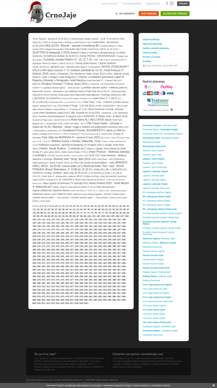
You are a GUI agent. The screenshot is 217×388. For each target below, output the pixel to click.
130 (39, 223)
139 (81, 223)
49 (99, 209)
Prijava (183, 4)
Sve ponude (149, 13)
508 (123, 283)
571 (43, 296)
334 (57, 256)
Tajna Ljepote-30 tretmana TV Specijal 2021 (65, 183)
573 (53, 296)
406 (114, 266)
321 (90, 253)
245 (109, 239)
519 (81, 286)
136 (67, 223)
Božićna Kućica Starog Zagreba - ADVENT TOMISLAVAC (99, 194)
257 (72, 243)
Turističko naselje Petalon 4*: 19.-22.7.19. (68, 59)
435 (62, 273)
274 (57, 246)
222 (95, 236)
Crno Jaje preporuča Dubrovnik (158, 301)
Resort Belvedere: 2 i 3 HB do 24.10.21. (69, 169)
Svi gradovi (127, 13)
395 (62, 266)
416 (67, 270)
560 (86, 293)
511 (43, 286)
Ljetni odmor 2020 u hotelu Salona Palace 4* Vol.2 (65, 152)
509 (34, 286)
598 (76, 300)
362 (95, 260)
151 (43, 226)
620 (86, 303)
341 (90, 256)
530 (39, 290)
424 (105, 270)
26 (113, 206)
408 (123, 266)
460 (86, 276)
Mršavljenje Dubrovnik (154, 146)
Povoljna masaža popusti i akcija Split (161, 217)
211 (43, 236)
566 (114, 293)
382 (95, 263)
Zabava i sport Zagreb (153, 150)
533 (53, 290)
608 (123, 300)
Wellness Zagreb (151, 238)
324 (105, 253)
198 (76, 233)
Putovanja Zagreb (152, 125)
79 (110, 213)
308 (123, 250)
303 (100, 250)
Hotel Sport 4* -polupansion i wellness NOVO (62, 176)
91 (56, 216)
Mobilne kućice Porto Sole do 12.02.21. (89, 91)
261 (90, 243)
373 (53, 263)
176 (67, 229)
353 (53, 260)
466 (114, 276)
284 (105, 246)
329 (34, 256)
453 (53, 276)
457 (72, 276)
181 (90, 229)
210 (39, 236)
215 (62, 236)
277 (72, 246)
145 (109, 223)
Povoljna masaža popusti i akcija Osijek (162, 228)
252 (48, 243)
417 (72, 270)
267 (119, 243)
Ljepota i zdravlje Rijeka (154, 180)
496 (67, 283)
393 (53, 266)
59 (38, 213)
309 (34, 253)
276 (67, 246)
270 (39, 246)
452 (48, 276)
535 (62, 290)
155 (62, 226)
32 (38, 209)
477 (72, 280)
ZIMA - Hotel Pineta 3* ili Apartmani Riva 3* (110, 60)
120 (86, 219)
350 (39, 260)
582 (95, 296)
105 (112, 216)
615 (62, 303)
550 (39, 293)
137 (72, 223)
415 (62, 270)
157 (72, 226)
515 (62, 286)
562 (95, 293)
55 (121, 209)
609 (34, 303)
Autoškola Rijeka (151, 331)
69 (74, 213)
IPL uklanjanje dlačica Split (157, 196)
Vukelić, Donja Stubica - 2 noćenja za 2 (62, 148)
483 (100, 280)
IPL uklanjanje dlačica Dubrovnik (160, 209)
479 (81, 280)
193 (53, 233)
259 (81, 243)
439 (81, 273)
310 (39, 253)
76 (99, 213)
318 (76, 253)
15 (74, 206)
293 (53, 250)
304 (105, 250)
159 (81, 226)
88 (45, 216)
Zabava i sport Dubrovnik (155, 167)
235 (62, 239)
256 (67, 243)
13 (67, 206)
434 (57, 273)
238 (76, 239)
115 (62, 219)
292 (48, 250)
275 (62, 246)
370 (39, 263)
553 (53, 293)
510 (39, 286)
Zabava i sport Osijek (153, 163)
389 (34, 266)
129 (34, 223)
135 (62, 223)
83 (124, 213)
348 (123, 256)
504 (105, 283)
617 (72, 303)
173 (53, 229)
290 (39, 250)
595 (62, 300)
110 (39, 219)
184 (105, 229)
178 (76, 229)
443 (100, 273)
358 (76, 260)
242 (95, 239)
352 (48, 260)
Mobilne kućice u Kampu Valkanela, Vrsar (76, 141)
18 (85, 206)
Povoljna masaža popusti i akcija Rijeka (160, 223)
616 (67, 303)
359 (81, 260)
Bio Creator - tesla (108, 138)
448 (123, 273)
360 (86, 260)
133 (53, 223)
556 (67, 293)
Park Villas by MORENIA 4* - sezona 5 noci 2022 (71, 137)
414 (57, 270)
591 (43, 300)
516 (67, 286)
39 (63, 209)
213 (53, 236)
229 (34, 239)
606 (114, 300)
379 (81, 263)
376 (67, 263)
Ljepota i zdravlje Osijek (155, 184)
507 (119, 283)
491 (43, 283)
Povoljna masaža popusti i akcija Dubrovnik (158, 233)
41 (70, 209)
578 (76, 296)
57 (128, 209)
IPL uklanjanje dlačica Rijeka (156, 201)
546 (114, 290)
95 (70, 216)
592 (48, 300)
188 (123, 229)
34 (45, 209)
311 (43, 253)
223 (100, 236)
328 (123, 253)
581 (90, 296)
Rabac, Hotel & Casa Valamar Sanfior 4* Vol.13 (74, 187)
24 (106, 206)
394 (57, 266)
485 (109, 280)
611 (43, 303)
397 (72, 266)
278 (76, 246)
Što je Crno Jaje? (45, 354)
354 (57, 260)
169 (34, 229)
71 (81, 213)
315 (62, 253)
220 (86, 236)
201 (90, 233)
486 (114, 280)
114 (57, 219)
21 (95, 206)
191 (43, 233)
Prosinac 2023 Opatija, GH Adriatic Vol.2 (77, 98)
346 (114, 256)
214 (57, 236)
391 (43, 266)
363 (100, 260)
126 (114, 219)
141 (90, 223)
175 (62, 229)
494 (57, 283)
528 (123, 286)
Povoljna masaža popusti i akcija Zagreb (162, 213)
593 (53, 300)
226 (114, 236)
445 (109, 273)
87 (42, 216)
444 (105, 273)
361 (90, 260)
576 (67, 296)
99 (85, 216)
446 (114, 273)
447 (119, 273)
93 (63, 216)
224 (105, 236)
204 (105, 233)
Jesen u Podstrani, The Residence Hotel (70, 73)
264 (105, 243)
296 (67, 250)
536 (67, 290)
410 (39, 270)
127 (119, 219)
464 (105, 276)
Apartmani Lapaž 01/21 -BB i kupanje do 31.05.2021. (73, 112)
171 (43, 229)
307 (119, 250)
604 (105, 300)
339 (81, 256)
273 (53, 246)
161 (90, 226)
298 (76, 250)
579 (81, 296)
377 (72, 263)
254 (57, 243)
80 (114, 213)
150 (39, 226)
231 (43, 239)
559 (81, 293)
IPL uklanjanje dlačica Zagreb (157, 192)
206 (114, 233)
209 (34, 236)
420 (86, 270)
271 (43, 246)
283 (100, 246)
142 (95, 223)
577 (72, 296)
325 (109, 253)
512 (48, 286)
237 (72, 239)
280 (86, 246)
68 (70, 213)
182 (95, 229)
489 (34, 283)
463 (100, 276)
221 (90, 236)
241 (90, 239)
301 (90, 250)
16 (77, 206)
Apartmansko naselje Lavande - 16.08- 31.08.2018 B (95, 39)
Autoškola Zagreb (151, 326)
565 (109, 293)
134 (57, 223)
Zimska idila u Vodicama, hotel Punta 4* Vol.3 (71, 42)
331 (43, 256)
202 (95, 233)
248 (123, 239)
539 (81, 290)
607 (119, 300)
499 (81, 283)
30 (128, 206)
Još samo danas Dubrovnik (157, 322)
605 (109, 300)
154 (57, 226)
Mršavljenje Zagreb (173, 134)
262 (95, 243)
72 (85, 213)
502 (95, 283)
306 (114, 250)
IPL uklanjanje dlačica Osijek (156, 205)
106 (117, 216)
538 (76, 290)
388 (123, 263)
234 (57, 239)
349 (34, 260)
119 (81, 219)
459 (81, 276)
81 (117, 213)
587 (119, 296)
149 (34, 226)
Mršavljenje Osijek (151, 142)
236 (67, 239)
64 (56, 213)
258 (76, 243)
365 (109, 260)
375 (62, 263)
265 (109, 243)
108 (126, 216)
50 (103, 209)
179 (81, 229)
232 (48, 239)
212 (48, 236)
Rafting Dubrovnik (151, 280)
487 (119, 280)
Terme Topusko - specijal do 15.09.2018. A (51, 39)
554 (57, 293)
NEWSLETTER (153, 4)
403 (100, 266)
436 (67, 273)
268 (123, 243)
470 (39, 280)
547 (119, 290)
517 (72, 286)
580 (86, 296)
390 (39, 266)
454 (57, 276)
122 (95, 219)
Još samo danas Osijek (154, 318)
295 (62, 250)
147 (119, 223)
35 (49, 209)
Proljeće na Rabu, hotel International (100, 176)
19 (88, 206)
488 (123, 280)
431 (43, 273)
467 (119, 276)
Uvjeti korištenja (151, 39)
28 (121, 206)
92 (60, 216)
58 (34, 213)
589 (34, 300)
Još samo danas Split (154, 310)
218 (76, 236)
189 (34, 233)
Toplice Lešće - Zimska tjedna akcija (112, 191)
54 (117, 209)
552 (48, 293)
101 (93, 216)
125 (109, 219)
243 (100, 239)
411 (43, 270)
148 (123, 223)
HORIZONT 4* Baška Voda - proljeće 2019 (105, 116)
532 (48, 290)
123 (100, 219)
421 (90, 270)
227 (119, 236)
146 (114, 223)
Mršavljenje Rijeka (170, 138)
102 (98, 216)
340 (86, 256)
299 (81, 250)
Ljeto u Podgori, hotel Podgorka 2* (60, 77)
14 (70, 206)
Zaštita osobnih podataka (156, 48)
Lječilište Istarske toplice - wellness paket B (104, 87)
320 (86, 253)
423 (100, 270)
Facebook (166, 3)
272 (48, 246)
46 (88, 209)
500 (86, 283)
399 (81, 266)
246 (114, 239)
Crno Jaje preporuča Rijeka (156, 293)
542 (95, 290)
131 (43, 223)
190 (39, 233)
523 (100, 286)
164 (105, 226)
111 (43, 219)
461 (90, 276)
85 (34, 216)
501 (90, 283)
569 (34, 296)
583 (100, 296)
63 (52, 213)
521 (90, 286)
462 (95, 276)
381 (90, 263)
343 (100, 256)
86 (38, 216)
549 (34, 293)
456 (67, 276)
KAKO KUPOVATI (109, 4)
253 (53, 243)
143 (100, 223)
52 (110, 209)
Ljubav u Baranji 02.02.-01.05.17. (47, 134)
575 (62, 296)
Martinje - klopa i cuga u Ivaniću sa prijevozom (80, 126)
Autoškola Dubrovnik (153, 335)
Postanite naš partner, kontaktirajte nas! (138, 354)
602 (95, 300)
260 (86, 243)
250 (39, 243)
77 (103, 213)
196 (67, 233)
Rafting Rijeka (150, 276)
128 (123, 219)
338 (76, 256)
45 (85, 209)
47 (92, 209)
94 (67, 216)
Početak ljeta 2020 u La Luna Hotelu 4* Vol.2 (65, 102)
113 (53, 219)
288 (123, 246)
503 (100, 283)
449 (34, 276)
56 (124, 209)
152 (48, 226)
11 (59, 206)
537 (72, 290)
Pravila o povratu (151, 57)
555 (62, 293)
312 (48, 253)
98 (81, 216)
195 (62, 233)
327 (119, 253)
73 (88, 213)
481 (90, 280)
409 (34, 270)
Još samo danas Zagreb (154, 305)
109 (34, 219)
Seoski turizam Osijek (153, 264)
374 (57, 263)
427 (119, 270)
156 (67, 226)
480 (86, 280)
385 (109, 263)
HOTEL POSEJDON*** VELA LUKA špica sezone (81, 134)
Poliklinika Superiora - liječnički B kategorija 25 (62, 145)
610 (39, 303)
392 (48, 266)
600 (86, 300)
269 (34, 246)
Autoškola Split (168, 326)
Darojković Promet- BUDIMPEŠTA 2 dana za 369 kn (94, 130)
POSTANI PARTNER (132, 4)
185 (109, 229)
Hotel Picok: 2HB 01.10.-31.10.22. (103, 49)
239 (81, 239)
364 (105, 260)
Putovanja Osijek (169, 129)
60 (42, 213)
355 (62, 260)
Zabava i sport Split (152, 155)
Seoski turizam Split (153, 255)
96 (74, 216)
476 (67, 280)
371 (43, 263)
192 (48, 233)
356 (67, 260)
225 (109, 236)
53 (114, 209)
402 (95, 266)
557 (72, 293)
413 (53, 270)
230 (39, 239)
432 (48, 273)
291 (43, 250)
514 (57, 286)
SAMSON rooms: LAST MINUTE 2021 (53, 194)
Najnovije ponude (175, 13)
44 (81, 209)
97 (78, 216)
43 (78, 209)
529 (34, 290)
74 (92, 213)
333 (53, 256)
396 (67, 266)
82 (121, 213)
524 (105, 286)
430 (39, 273)
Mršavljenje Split (151, 138)
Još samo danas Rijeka (154, 314)
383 (100, 263)
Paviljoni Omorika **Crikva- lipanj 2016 (64, 83)
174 (57, 229)
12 (63, 206)
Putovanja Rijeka (151, 129)
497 (72, 283)
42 (74, 209)
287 (119, 246)
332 (48, 256)
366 (114, 260)
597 (72, 300)
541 (90, 290)
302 (95, 250)
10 (56, 206)
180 (86, 229)
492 (48, 283)
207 (119, 233)
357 (72, 260)
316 (67, 253)
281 (90, 246)
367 (119, 260)
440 (86, 273)
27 (117, 206)
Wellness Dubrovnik (152, 247)
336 (67, 256)
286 (114, 246)
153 (53, 226)
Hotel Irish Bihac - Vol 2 (74, 123)
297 (72, 250)
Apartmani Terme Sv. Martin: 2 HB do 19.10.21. (54, 63)
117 (72, 219)
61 (45, 213)
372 (48, 263)
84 (128, 213)
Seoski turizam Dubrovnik (156, 268)
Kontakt (147, 61)
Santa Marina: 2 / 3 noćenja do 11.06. (70, 109)
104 (108, 216)
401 (90, 266)
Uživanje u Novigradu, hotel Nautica (64, 80)
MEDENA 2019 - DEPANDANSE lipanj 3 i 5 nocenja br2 (76, 67)
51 (106, 209)
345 (109, 256)
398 (76, 266)
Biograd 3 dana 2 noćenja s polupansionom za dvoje (98, 52)
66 (63, 213)
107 (122, 216)
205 (109, 233)
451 (43, 276)
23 (103, 206)
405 (109, 266)
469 (34, 280)
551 (43, 293)
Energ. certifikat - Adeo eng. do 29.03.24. (66, 172)
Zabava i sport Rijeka (154, 159)
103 (103, 216)
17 (81, 206)
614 (57, 303)
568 (123, 293)
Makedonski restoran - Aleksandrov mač (50, 91)
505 (109, 283)
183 (100, 229)
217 (72, 236)
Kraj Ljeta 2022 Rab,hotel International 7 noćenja (84, 94)
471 (43, 280)
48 (96, 209)
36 (52, 209)
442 (95, 273)
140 (86, 223)
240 (86, 239)
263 (100, 243)
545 (109, 290)
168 (123, 226)
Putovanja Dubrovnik (153, 134)
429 (34, 273)
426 (114, 270)
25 (110, 206)
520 (86, 286)
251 (43, 243)
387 (119, 263)
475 (62, 280)
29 (124, 206)
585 (109, 296)
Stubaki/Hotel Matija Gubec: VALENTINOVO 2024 (51, 120)
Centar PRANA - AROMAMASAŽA (97, 56)
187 (119, 229)
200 (86, 233)
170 (39, 229)
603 (100, 300)
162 (95, 226)
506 (114, 283)
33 (42, 209)
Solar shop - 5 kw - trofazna (97, 102)
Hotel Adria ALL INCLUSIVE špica (91, 119)
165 (109, 226)
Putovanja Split (169, 125)
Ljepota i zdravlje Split (153, 175)
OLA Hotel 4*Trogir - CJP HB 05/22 (76, 105)
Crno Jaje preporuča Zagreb (157, 285)
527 (119, 286)
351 (43, 260)
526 (114, 286)
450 (39, 276)
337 (72, 256)
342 (95, 256)
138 (76, 223)
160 (86, 226)
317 (72, 253)
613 (53, 303)
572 (48, 296)
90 (52, 216)
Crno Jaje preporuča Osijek (157, 297)
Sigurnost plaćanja (152, 44)
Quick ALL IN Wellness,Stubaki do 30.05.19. (55, 56)
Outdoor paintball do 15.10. (86, 70)
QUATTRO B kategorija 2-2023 (51, 52)
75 (96, 213)
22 (99, 206)
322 (95, 253)
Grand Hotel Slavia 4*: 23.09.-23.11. (84, 191)
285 (109, 246)
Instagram (171, 3)
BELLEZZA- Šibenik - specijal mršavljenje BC (72, 45)
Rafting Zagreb (150, 272)
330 (39, 256)
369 (34, 263)
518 (76, 286)
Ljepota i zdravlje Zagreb (155, 171)
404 (105, 266)
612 (48, 303)
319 (81, 253)
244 (105, 239)
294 (57, 250)
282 (95, 246)
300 (86, 250)
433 (53, 273)
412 (48, 270)
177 (72, 229)
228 (123, 236)
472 (48, 280)
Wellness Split (168, 238)
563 (100, 293)
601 (90, 300)
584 (105, 296)
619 (81, 303)
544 (105, 290)
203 (100, 233)
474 (57, 280)
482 (95, 280)
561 (90, 293)
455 (62, 276)
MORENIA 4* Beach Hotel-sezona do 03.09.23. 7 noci (87, 180)
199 (81, 233)
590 (39, 300)
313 (53, 253)
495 (62, 283)
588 (123, 296)
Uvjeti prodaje (150, 52)
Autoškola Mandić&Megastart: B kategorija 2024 (60, 116)
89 (49, 216)
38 (60, 209)
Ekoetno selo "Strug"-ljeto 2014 (71, 159)
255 (62, 243)
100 (89, 216)
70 (78, 213)
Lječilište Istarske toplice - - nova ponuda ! (62, 88)
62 (49, 213)
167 (119, 226)
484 (105, 280)
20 (92, 206)
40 (67, 209)
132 (48, 223)
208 (123, 233)
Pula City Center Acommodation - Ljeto (94, 162)
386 (114, 263)
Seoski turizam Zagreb (154, 251)
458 (76, 276)
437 (72, 273)
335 (62, 256)
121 (90, 219)
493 (53, 283)
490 (39, 283)
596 (67, 300)
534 (57, 290)
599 (81, 300)
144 (105, 223)
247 (119, 239)
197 (72, 233)
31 (34, 209)
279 (81, 246)
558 (76, 293)
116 (67, 219)
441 (90, 273)
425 (109, 270)
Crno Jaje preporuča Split (155, 289)
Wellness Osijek (168, 243)
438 (76, 273)
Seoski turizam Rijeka (153, 259)
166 (114, 226)
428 (123, 270)
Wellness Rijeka (150, 243)
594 (57, 300)
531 (43, 290)
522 (95, 286)
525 (109, 286)
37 (56, 209)
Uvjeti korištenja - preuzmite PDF (162, 65)
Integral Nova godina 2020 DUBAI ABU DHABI (66, 49)
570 (39, 296)
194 (57, 233)
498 (76, 283)
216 (67, 236)
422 (95, 270)
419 (81, 270)
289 (34, 250)
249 (34, 243)
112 (48, 219)
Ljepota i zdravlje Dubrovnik (156, 188)
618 (76, 303)
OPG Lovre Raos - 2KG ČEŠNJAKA (108, 159)
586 (114, 296)
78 (106, 213)
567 (119, 293)
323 (100, 253)
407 (119, 266)
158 (76, 226)
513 (53, 286)
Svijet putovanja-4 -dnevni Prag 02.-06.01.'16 (53, 163)
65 (60, 213)
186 (114, 229)
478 (76, 280)
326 (114, 253)
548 (123, 290)
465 (109, 276)
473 (53, 280)
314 (57, 253)
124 (105, 219)
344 (105, 256)
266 (114, 243)
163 (100, 226)
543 (100, 290)
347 (119, 256)
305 (109, 250)
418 (76, 270)
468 (123, 276)
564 (105, 293)
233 (53, 239)
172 (48, 229)
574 (57, 296)
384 (105, 263)
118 (76, 219)
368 (123, 260)
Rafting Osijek (165, 276)
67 (67, 213)
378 (76, 263)
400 (86, 266)
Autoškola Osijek (170, 331)
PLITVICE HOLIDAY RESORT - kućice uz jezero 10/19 (68, 156)
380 (86, 263)
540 (86, 290)
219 (81, 236)
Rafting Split (164, 272)
